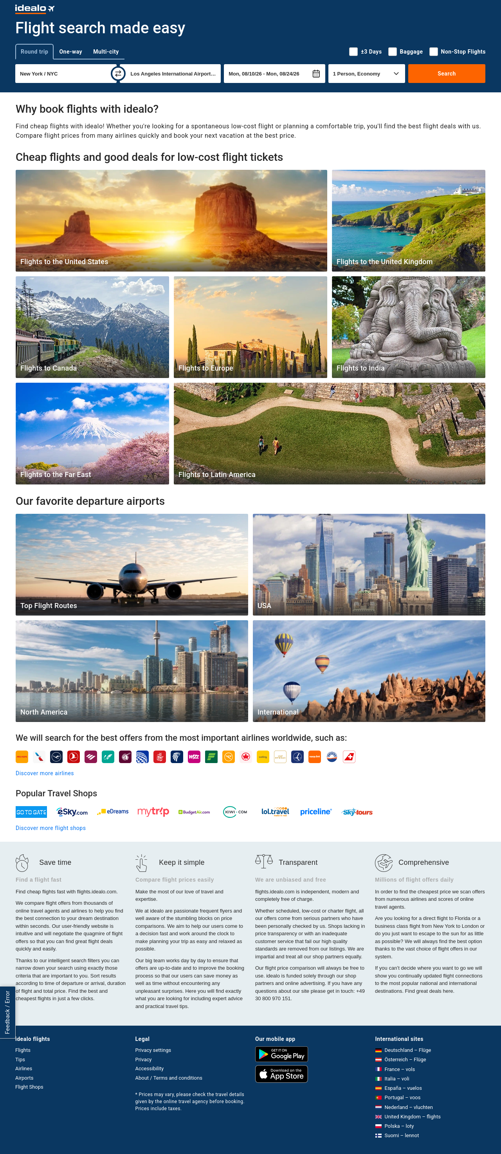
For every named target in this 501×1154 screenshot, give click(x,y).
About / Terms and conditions (168, 1078)
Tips (20, 1059)
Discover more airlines (45, 773)
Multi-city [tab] (106, 52)
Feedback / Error (7, 1012)
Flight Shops (29, 1087)
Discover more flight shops (51, 828)
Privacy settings (153, 1050)
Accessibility (149, 1068)
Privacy (143, 1059)
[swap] (118, 73)
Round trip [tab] (34, 52)
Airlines (23, 1068)
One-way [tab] (70, 52)
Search (447, 73)
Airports (24, 1078)
